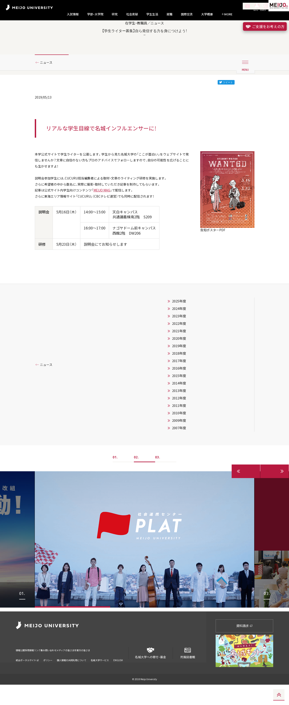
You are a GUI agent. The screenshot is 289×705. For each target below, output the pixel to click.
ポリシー (47, 674)
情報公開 (22, 667)
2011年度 (179, 429)
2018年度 (179, 377)
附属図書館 (187, 671)
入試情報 (73, 14)
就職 (169, 14)
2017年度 (179, 384)
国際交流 (187, 14)
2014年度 (179, 407)
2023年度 (179, 340)
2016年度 (179, 392)
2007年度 (179, 452)
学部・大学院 (95, 14)
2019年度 (179, 370)
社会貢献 (132, 14)
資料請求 (244, 646)
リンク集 (52, 667)
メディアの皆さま (94, 667)
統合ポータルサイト (27, 674)
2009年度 (179, 444)
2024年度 (179, 332)
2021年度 (179, 355)
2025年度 (179, 325)
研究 (115, 14)
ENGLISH (118, 674)
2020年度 (179, 362)
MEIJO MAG (111, 212)
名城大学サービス (100, 674)
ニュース (48, 80)
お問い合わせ (70, 667)
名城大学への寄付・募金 (150, 671)
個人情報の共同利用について (71, 674)
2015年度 (179, 399)
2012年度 (179, 422)
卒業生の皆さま (120, 667)
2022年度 (179, 347)
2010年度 (179, 437)
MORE (227, 14)
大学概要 (207, 14)
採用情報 (37, 667)
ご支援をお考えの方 (264, 26)
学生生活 (152, 14)
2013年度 (179, 414)
